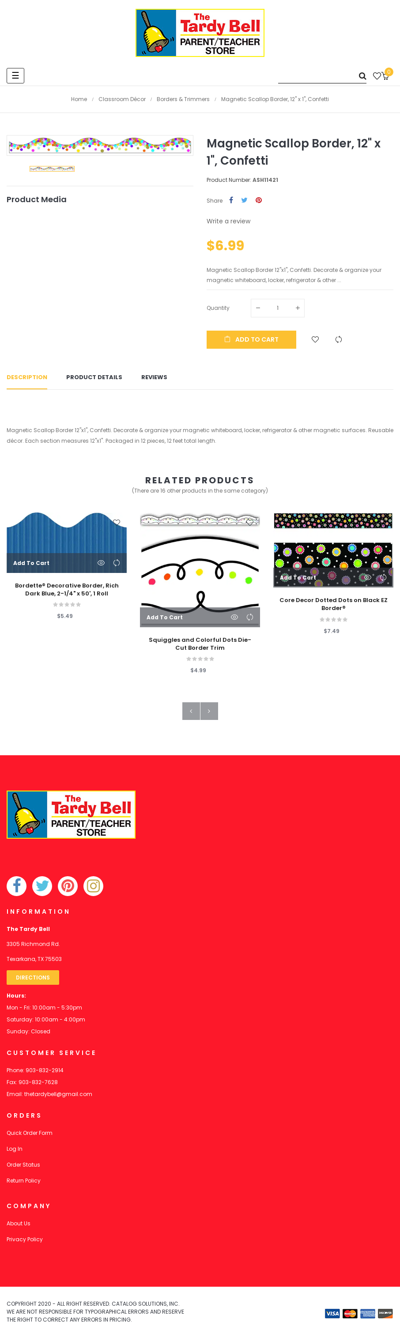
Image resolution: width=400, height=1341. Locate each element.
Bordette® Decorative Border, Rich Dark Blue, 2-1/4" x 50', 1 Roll (67, 590)
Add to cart (251, 339)
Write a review (228, 221)
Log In (15, 1149)
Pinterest (259, 200)
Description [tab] (27, 377)
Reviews (154, 377)
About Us (18, 1223)
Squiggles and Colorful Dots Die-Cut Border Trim (200, 644)
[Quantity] (277, 308)
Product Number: (229, 180)
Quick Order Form (30, 1133)
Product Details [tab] (94, 377)
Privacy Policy (25, 1239)
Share (231, 200)
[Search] (322, 75)
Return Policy (24, 1180)
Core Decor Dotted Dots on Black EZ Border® (333, 605)
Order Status (23, 1164)
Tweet (244, 200)
